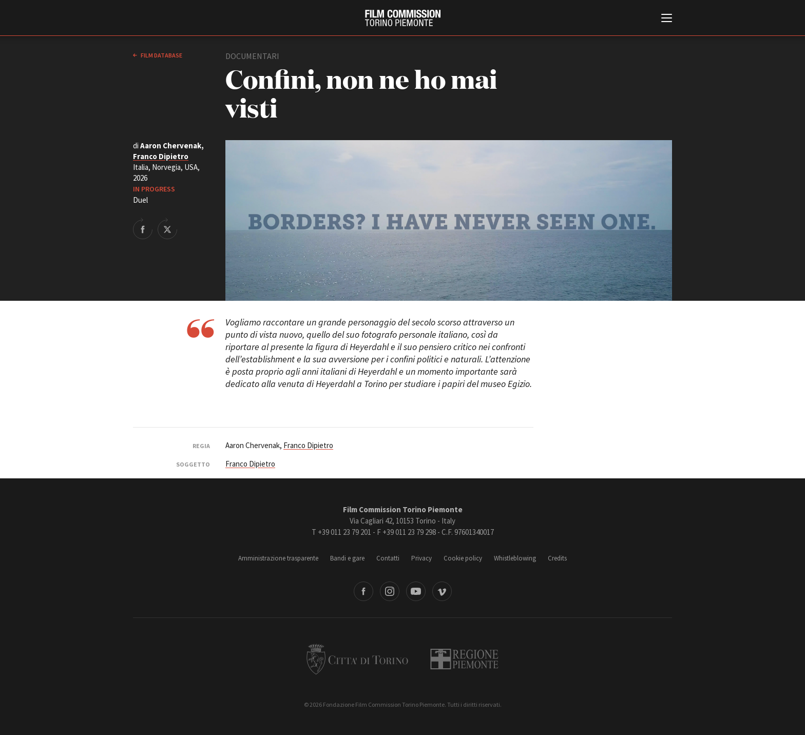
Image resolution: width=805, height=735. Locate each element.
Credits (557, 558)
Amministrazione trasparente (278, 558)
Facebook (363, 591)
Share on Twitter (167, 228)
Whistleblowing (515, 558)
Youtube (416, 591)
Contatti (387, 558)
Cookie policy (463, 558)
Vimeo (442, 591)
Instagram (389, 591)
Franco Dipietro (160, 156)
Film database (161, 55)
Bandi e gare (347, 558)
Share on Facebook (142, 228)
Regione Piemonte (464, 659)
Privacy (421, 558)
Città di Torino (357, 659)
